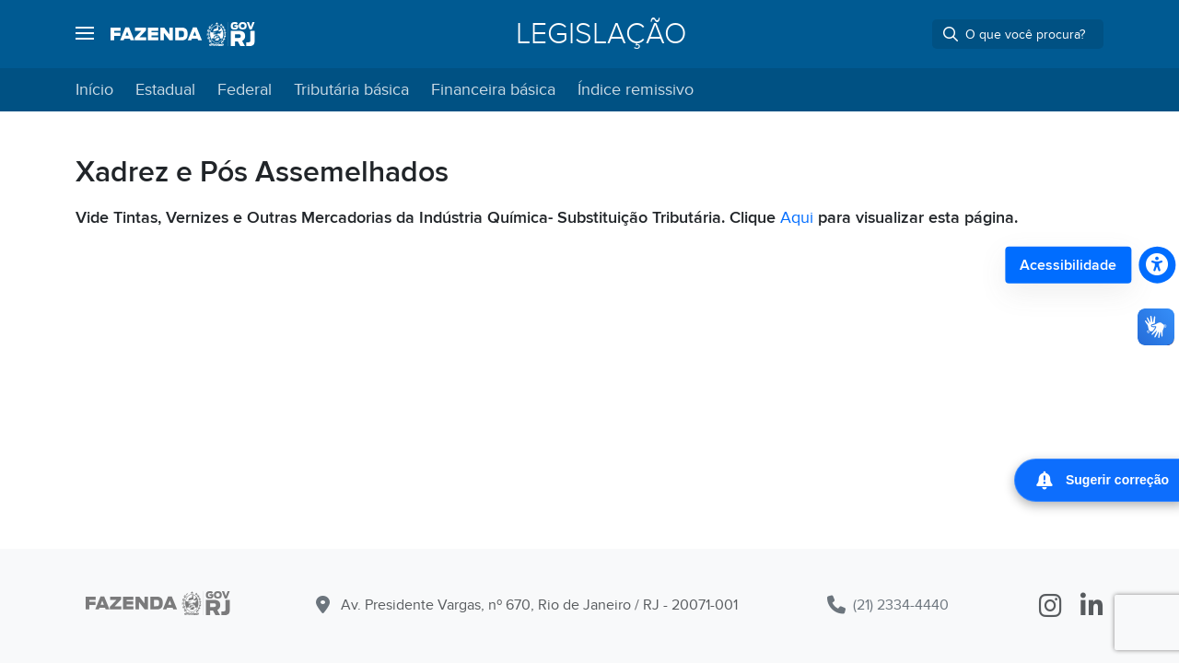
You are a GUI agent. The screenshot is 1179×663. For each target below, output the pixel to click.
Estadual (165, 89)
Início (94, 89)
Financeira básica (493, 89)
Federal (244, 89)
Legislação (601, 34)
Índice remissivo (636, 89)
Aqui (796, 217)
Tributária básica (351, 89)
